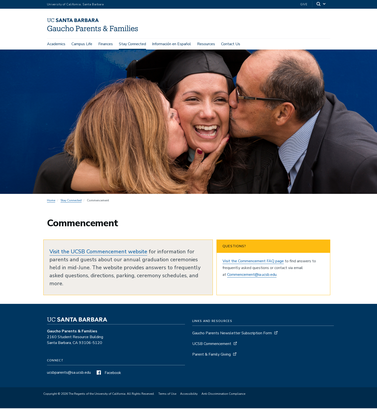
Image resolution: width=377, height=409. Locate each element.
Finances (105, 44)
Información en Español (171, 44)
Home (51, 201)
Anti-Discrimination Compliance (223, 395)
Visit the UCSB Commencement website (98, 252)
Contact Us (230, 44)
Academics (56, 44)
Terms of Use (167, 395)
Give (304, 4)
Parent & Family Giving (211, 355)
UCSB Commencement (211, 344)
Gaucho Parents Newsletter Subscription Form (232, 333)
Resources (206, 44)
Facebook (108, 373)
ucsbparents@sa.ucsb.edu (69, 373)
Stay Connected (132, 44)
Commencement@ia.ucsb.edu (252, 275)
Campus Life (81, 44)
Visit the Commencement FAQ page (253, 261)
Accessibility (189, 395)
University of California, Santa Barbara (75, 4)
